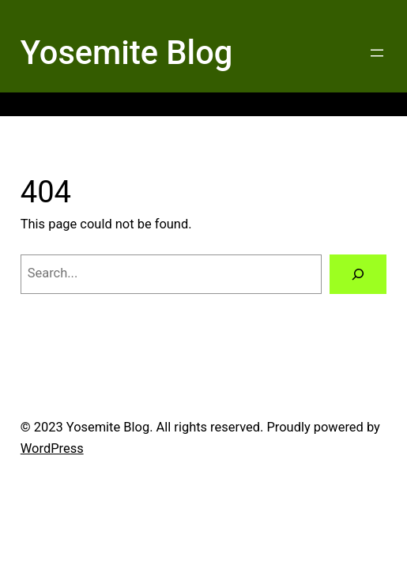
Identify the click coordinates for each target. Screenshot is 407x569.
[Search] (358, 274)
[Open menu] (376, 52)
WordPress (52, 448)
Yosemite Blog (127, 52)
